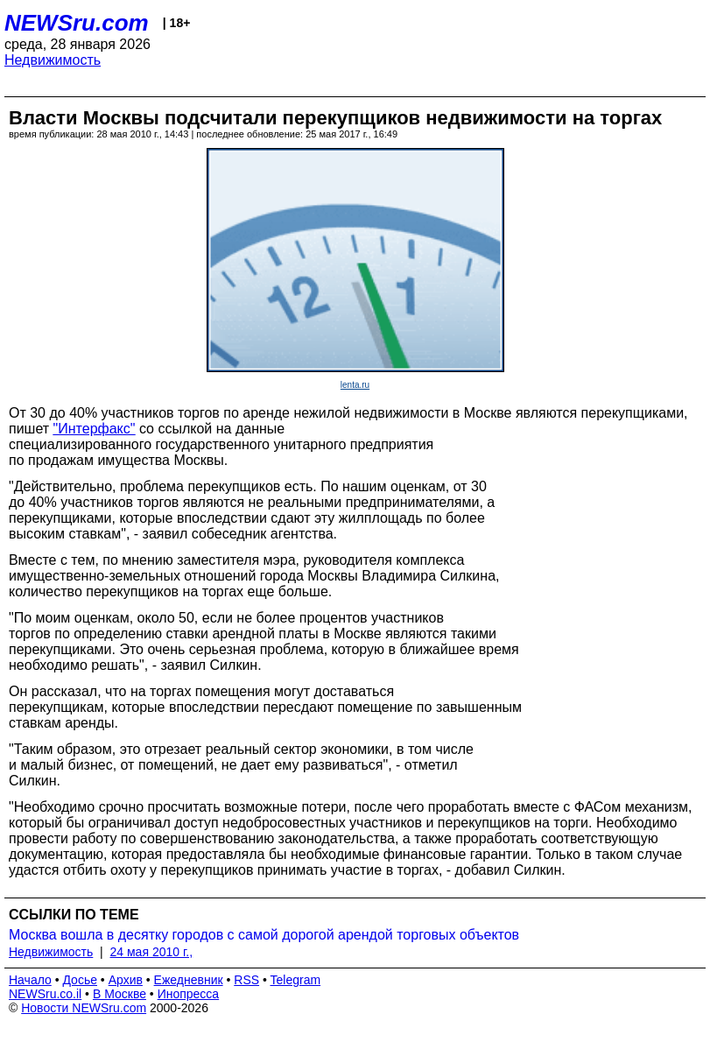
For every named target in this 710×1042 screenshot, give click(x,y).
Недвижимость (52, 60)
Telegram (296, 980)
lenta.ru (355, 385)
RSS (246, 980)
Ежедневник (188, 980)
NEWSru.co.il (45, 994)
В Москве (119, 994)
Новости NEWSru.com (83, 1008)
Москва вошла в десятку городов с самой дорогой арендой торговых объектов (264, 934)
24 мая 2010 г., (151, 952)
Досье (79, 980)
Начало (30, 980)
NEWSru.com (76, 23)
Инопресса (189, 994)
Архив (126, 980)
